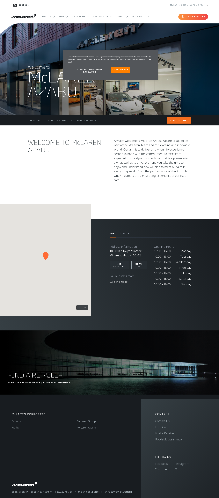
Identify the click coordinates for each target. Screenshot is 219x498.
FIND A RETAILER (86, 120)
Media (15, 427)
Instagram (182, 464)
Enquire (160, 427)
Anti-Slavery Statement (118, 492)
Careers (16, 421)
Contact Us (162, 421)
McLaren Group (86, 421)
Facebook (161, 464)
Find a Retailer (164, 433)
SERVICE (124, 233)
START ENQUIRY (179, 120)
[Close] (154, 53)
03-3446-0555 (119, 282)
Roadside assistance (168, 439)
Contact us (139, 265)
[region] (110, 65)
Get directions (119, 265)
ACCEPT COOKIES (120, 70)
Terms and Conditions (88, 492)
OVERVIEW (34, 120)
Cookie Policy (20, 492)
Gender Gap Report (41, 492)
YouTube (161, 469)
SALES (113, 233)
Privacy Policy (63, 492)
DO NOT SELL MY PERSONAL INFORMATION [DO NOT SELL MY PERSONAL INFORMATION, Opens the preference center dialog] (89, 71)
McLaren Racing (86, 427)
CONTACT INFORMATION (58, 120)
